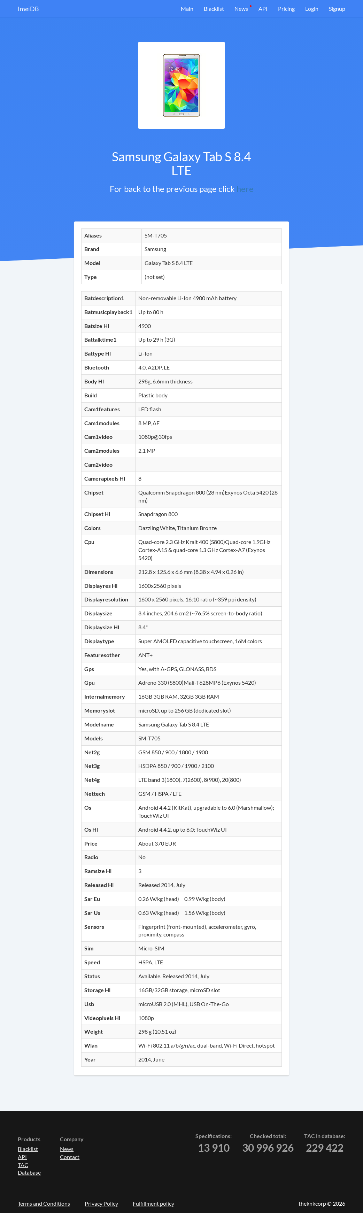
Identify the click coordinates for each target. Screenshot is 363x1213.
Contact (69, 1156)
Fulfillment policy (153, 1203)
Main (187, 8)
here (245, 189)
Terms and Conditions (44, 1203)
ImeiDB (28, 9)
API (263, 8)
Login (311, 8)
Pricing (286, 8)
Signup (337, 8)
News (241, 8)
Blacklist (214, 8)
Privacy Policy (101, 1203)
